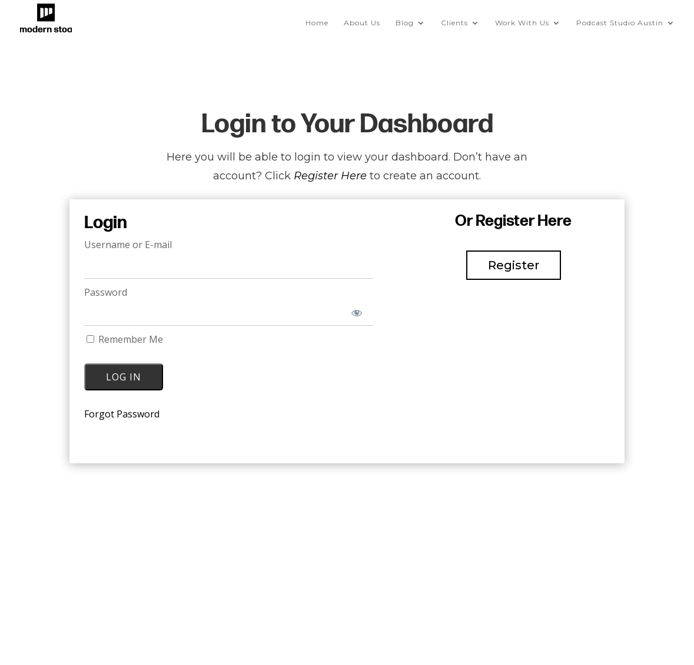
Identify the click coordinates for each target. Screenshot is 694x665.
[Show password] (356, 313)
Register (513, 265)
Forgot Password (122, 413)
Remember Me (125, 339)
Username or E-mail (128, 244)
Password (105, 292)
